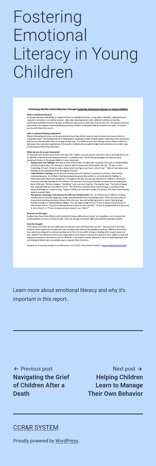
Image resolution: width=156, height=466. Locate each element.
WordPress (66, 440)
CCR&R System (35, 427)
